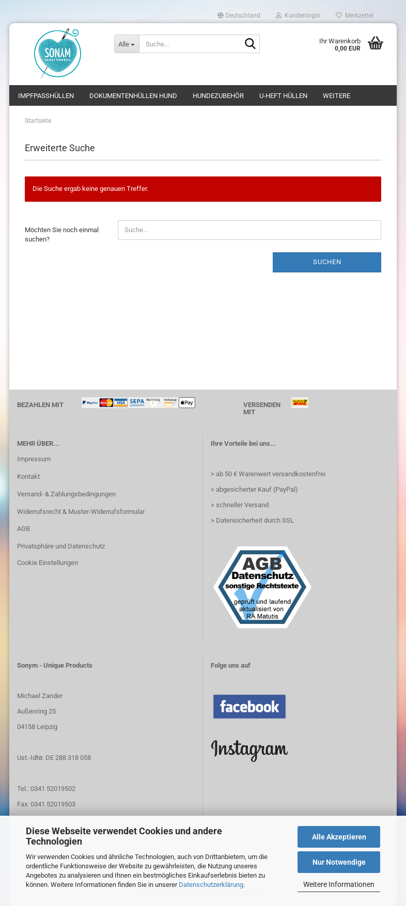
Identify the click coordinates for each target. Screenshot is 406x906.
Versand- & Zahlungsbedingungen (66, 494)
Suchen (327, 262)
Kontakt (28, 476)
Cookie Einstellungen (47, 563)
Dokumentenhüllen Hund (133, 96)
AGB (23, 528)
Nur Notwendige (339, 862)
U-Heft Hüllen (283, 96)
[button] (239, 15)
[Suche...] (126, 44)
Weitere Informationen (338, 884)
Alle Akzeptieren (339, 837)
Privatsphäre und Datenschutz (61, 546)
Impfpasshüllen (46, 96)
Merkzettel (354, 15)
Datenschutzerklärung (211, 884)
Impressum (34, 459)
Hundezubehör (218, 96)
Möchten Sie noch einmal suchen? (62, 235)
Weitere (336, 96)
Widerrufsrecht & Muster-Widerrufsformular (81, 511)
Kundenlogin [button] (298, 15)
